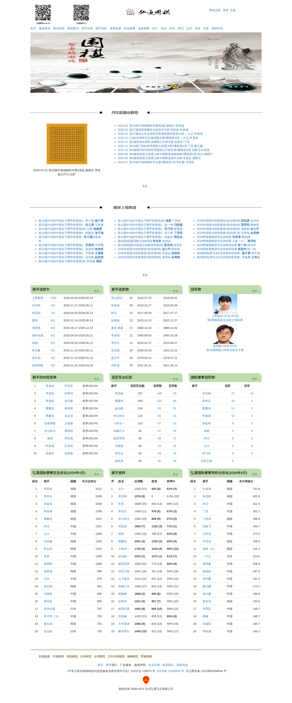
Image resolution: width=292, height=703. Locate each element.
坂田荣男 (119, 438)
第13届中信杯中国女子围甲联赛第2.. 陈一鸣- (150, 224)
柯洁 (114, 313)
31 (174, 445)
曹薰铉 (50, 408)
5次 (53, 350)
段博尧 (115, 320)
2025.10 (123, 150)
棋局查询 (73, 28)
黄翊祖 (68, 430)
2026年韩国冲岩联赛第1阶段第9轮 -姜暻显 (149, 249)
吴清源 (115, 350)
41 (174, 415)
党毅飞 (207, 526)
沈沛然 (36, 305)
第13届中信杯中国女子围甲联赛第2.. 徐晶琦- (71, 249)
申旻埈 (207, 541)
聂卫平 (115, 358)
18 (233, 400)
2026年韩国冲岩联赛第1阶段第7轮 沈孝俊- (228, 232)
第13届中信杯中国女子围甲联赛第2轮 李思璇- (70, 261)
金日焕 (68, 400)
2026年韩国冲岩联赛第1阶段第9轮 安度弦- (149, 253)
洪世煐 (36, 328)
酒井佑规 (37, 335)
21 (233, 393)
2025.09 (123, 154)
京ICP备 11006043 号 (170, 671)
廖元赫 (207, 586)
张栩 (121, 533)
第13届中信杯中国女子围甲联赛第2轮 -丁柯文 (149, 220)
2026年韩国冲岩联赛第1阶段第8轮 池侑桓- (228, 228)
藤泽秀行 (124, 631)
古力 (206, 445)
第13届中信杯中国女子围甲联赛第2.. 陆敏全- (150, 237)
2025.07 (123, 162)
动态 (163, 28)
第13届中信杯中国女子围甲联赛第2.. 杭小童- (150, 232)
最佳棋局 (58, 28)
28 (174, 453)
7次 (53, 305)
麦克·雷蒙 (117, 328)
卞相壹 (207, 518)
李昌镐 (115, 335)
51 (174, 408)
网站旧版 (214, 10)
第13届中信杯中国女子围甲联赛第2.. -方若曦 (71, 245)
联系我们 (168, 665)
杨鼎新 (207, 571)
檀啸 (205, 616)
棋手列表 (87, 28)
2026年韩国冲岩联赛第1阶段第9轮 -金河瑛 (228, 220)
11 (233, 408)
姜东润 (48, 623)
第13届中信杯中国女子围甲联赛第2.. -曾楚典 (150, 228)
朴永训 (48, 548)
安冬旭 (36, 358)
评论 (172, 28)
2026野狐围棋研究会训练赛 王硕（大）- (226, 241)
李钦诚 (207, 631)
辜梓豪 (207, 563)
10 (233, 415)
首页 (33, 28)
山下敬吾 (124, 578)
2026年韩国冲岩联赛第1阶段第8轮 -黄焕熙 (228, 224)
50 (174, 460)
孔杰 (46, 578)
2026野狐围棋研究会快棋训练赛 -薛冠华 (226, 245)
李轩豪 (207, 578)
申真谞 (115, 305)
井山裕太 (116, 298)
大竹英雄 (124, 623)
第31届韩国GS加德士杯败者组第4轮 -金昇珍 (150, 245)
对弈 (206, 28)
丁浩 (205, 511)
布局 (197, 28)
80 (174, 400)
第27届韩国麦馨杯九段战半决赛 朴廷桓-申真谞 (158, 129)
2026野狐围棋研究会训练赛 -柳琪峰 (223, 237)
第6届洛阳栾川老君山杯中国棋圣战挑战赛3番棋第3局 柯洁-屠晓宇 (171, 154)
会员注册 (154, 665)
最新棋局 (44, 28)
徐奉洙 (119, 460)
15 (252, 393)
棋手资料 (101, 28)
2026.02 (123, 133)
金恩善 (68, 453)
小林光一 (119, 423)
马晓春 (119, 445)
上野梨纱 (37, 298)
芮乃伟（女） (52, 616)
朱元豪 (36, 350)
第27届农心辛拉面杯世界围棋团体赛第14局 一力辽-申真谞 (166, 133)
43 (174, 423)
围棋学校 (217, 28)
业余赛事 (143, 28)
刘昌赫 (48, 541)
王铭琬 (68, 423)
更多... (146, 186)
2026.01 (123, 137)
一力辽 (207, 556)
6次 (53, 320)
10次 (54, 298)
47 (159, 430)
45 (174, 430)
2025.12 (123, 141)
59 (174, 393)
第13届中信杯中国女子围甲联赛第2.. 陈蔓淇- (71, 232)
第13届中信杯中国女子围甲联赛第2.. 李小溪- (71, 220)
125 (159, 400)
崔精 (35, 343)
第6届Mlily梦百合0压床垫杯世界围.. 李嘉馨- (228, 257)
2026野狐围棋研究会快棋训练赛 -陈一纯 (226, 249)
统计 (155, 28)
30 (159, 460)
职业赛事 (129, 28)
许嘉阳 (207, 623)
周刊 (181, 28)
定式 (189, 28)
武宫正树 (206, 460)
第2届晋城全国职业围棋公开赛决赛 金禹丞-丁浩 (159, 141)
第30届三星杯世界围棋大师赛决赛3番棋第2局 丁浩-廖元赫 (166, 146)
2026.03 (123, 129)
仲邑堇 (115, 365)
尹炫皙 (68, 385)
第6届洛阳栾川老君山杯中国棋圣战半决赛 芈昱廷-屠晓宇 (165, 158)
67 (159, 423)
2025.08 (123, 158)
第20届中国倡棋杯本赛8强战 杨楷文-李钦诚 (156, 125)
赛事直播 (115, 28)
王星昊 (207, 533)
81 (159, 415)
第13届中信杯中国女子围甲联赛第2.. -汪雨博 (71, 224)
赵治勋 (119, 408)
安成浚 (68, 445)
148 (159, 393)
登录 (226, 10)
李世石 (115, 343)
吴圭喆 (68, 415)
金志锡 (48, 586)
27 (174, 438)
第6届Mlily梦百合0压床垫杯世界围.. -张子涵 (228, 253)
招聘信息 (182, 665)
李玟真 (68, 438)
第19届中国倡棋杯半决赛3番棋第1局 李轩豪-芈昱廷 (161, 162)
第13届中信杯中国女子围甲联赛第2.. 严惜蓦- (71, 253)
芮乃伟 (206, 453)
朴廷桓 (36, 313)
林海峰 (122, 593)
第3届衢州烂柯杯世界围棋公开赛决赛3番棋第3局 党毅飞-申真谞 (169, 150)
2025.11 (123, 146)
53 (159, 445)
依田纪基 (49, 608)
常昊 (46, 556)
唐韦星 (48, 601)
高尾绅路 (37, 365)
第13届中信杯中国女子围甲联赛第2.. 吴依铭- (71, 257)
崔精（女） (210, 548)
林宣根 (68, 408)
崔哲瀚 (48, 571)
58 (159, 438)
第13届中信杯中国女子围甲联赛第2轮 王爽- (70, 228)
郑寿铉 (68, 393)
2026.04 (123, 125)
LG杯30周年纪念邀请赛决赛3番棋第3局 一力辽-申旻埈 (163, 137)
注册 (233, 10)
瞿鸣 (35, 320)
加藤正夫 (119, 430)
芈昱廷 (207, 608)
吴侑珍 (50, 453)
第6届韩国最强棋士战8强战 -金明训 (144, 241)
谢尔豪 (207, 593)
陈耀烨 (48, 563)
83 (159, 408)
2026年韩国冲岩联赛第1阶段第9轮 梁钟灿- (149, 257)
